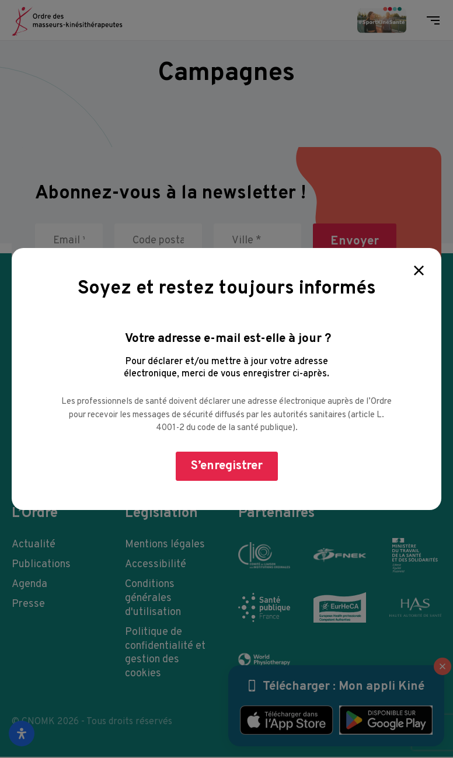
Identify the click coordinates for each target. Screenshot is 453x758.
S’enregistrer (227, 466)
